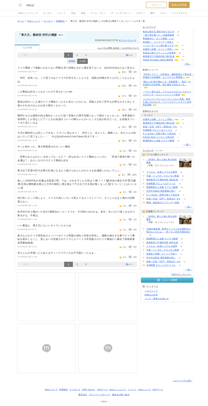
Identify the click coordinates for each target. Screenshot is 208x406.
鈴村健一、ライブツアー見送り (158, 42)
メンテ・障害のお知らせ (157, 298)
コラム (163, 13)
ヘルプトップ (151, 291)
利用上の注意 (151, 295)
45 (178, 141)
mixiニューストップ (28, 13)
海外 (152, 13)
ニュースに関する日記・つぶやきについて (118, 48)
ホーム (20, 21)
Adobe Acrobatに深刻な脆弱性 (158, 60)
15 (178, 32)
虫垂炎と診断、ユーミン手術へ (158, 49)
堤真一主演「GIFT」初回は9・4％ (160, 126)
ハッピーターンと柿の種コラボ (158, 45)
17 (183, 46)
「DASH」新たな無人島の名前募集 (161, 161)
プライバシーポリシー (100, 394)
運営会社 (82, 394)
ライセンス (74, 389)
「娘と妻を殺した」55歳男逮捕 (158, 35)
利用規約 (63, 389)
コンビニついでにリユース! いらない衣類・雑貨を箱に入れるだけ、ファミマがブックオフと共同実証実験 (167, 102)
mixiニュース (33, 21)
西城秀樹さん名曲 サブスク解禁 (158, 140)
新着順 (72, 61)
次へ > (129, 55)
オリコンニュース (127, 40)
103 (177, 39)
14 (183, 119)
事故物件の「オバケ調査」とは (158, 38)
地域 (83, 13)
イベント (132, 389)
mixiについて (51, 389)
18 (182, 60)
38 (178, 35)
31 (183, 176)
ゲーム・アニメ (98, 13)
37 (183, 56)
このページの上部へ (182, 380)
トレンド (61, 13)
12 (183, 49)
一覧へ (187, 64)
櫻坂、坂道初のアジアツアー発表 (162, 202)
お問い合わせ (88, 389)
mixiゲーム (102, 389)
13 (180, 191)
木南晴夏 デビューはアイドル (157, 130)
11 (176, 130)
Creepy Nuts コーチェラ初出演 (158, 137)
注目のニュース (150, 111)
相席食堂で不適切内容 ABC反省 (159, 56)
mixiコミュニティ (118, 389)
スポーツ (140, 13)
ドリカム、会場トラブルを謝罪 (161, 172)
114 (150, 168)
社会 (73, 13)
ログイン (156, 4)
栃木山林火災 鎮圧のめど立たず (158, 31)
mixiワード (157, 389)
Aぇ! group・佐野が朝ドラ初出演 (159, 133)
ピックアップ (149, 27)
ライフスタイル (179, 13)
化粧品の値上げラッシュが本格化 (159, 53)
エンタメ (47, 13)
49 (150, 235)
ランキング (148, 150)
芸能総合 (60, 21)
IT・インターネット (121, 13)
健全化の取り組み (121, 394)
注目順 (82, 61)
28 (180, 53)
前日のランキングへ (182, 274)
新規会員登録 (179, 4)
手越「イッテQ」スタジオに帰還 (162, 176)
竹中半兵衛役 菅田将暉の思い (161, 191)
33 (181, 172)
